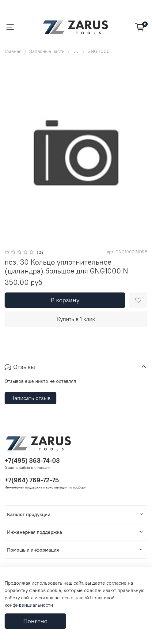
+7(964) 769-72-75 (32, 480)
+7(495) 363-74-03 (32, 460)
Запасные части (47, 51)
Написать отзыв (30, 398)
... (76, 51)
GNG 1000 (98, 51)
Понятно (35, 621)
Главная (13, 51)
